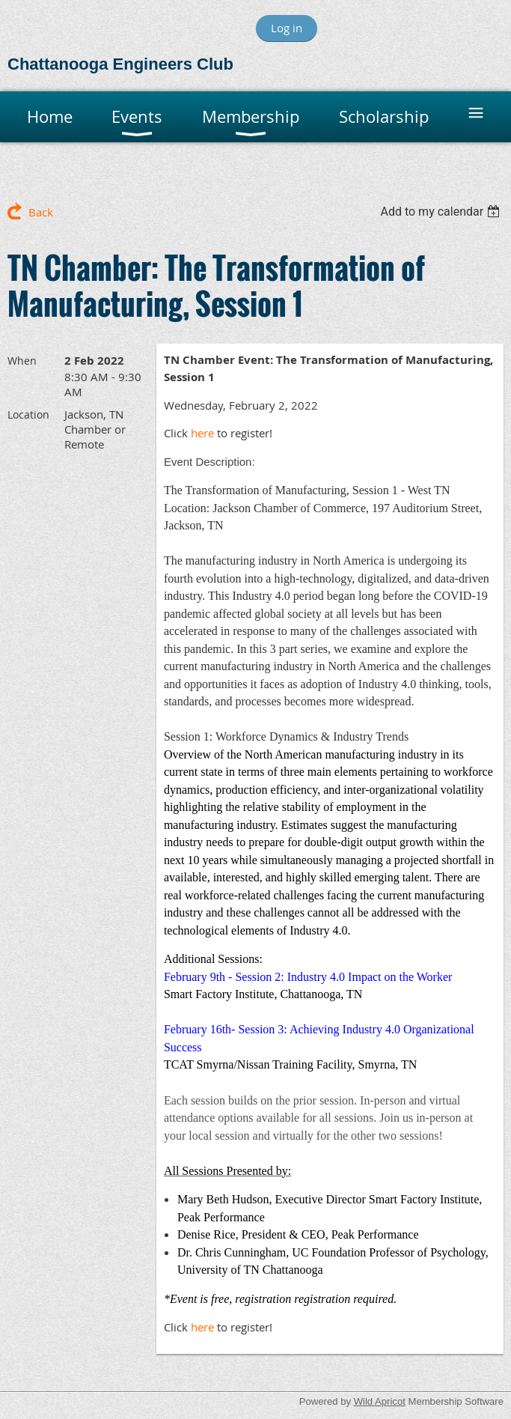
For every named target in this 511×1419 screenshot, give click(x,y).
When (22, 360)
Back (40, 211)
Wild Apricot (380, 1401)
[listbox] (442, 211)
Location (28, 414)
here (202, 432)
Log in (286, 27)
